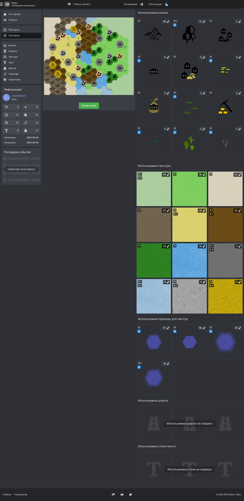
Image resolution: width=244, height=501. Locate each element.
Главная (7, 495)
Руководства (20, 495)
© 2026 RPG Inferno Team (228, 495)
